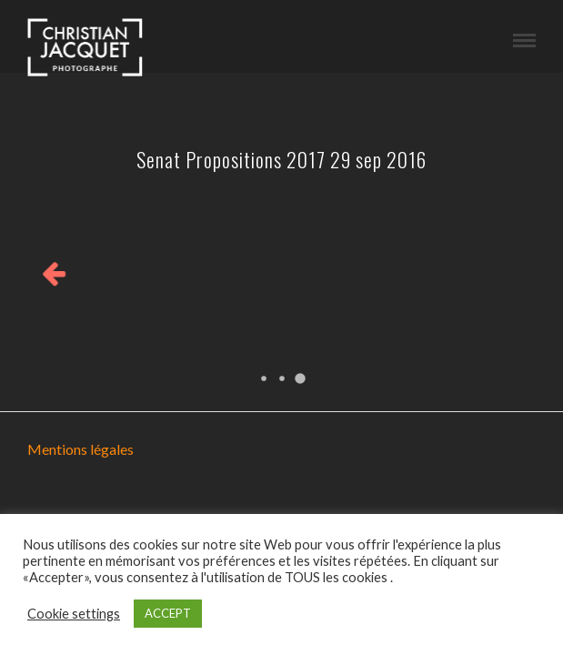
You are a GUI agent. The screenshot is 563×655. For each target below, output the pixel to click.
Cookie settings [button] (73, 613)
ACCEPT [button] (168, 613)
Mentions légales (80, 449)
